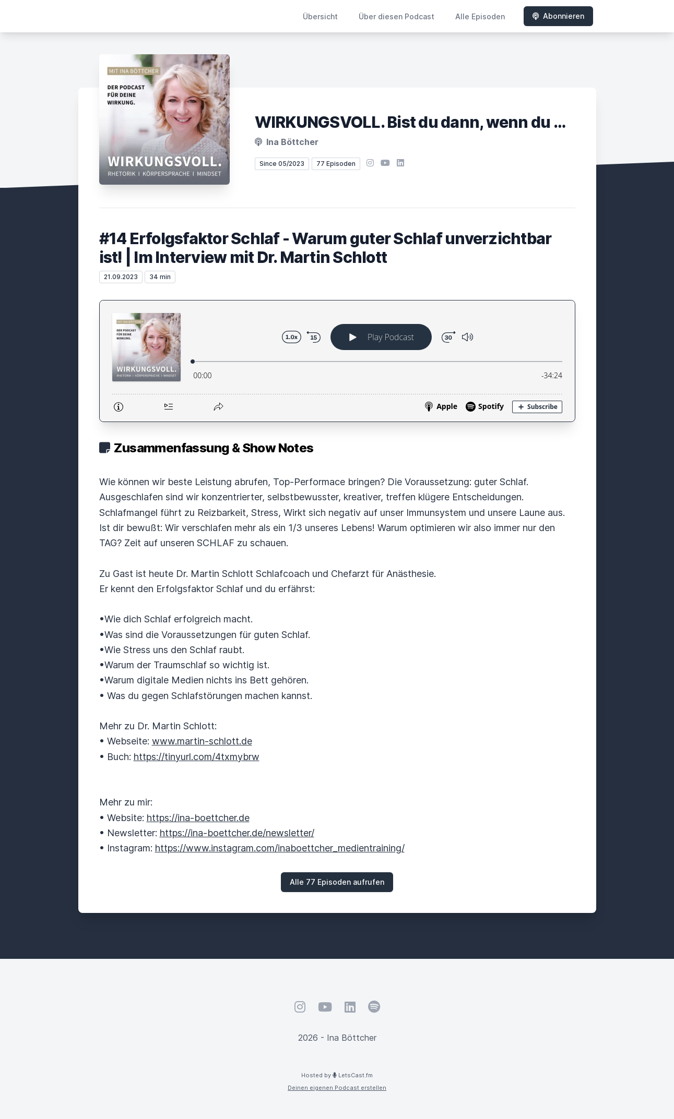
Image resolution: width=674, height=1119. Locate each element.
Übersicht (320, 16)
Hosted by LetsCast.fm (337, 1075)
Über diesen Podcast (396, 16)
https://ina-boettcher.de (198, 817)
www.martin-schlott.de (202, 741)
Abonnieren (558, 15)
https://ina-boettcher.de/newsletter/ (237, 832)
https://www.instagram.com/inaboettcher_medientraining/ (280, 848)
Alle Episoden (480, 16)
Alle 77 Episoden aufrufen (337, 881)
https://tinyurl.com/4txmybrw (196, 756)
